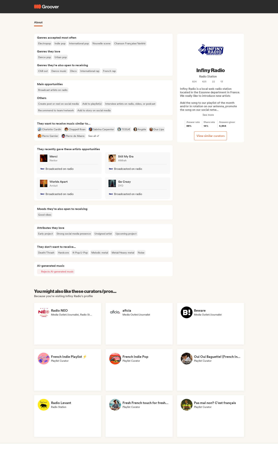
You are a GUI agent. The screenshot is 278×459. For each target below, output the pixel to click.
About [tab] (38, 22)
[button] (93, 136)
